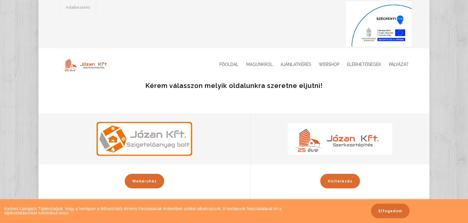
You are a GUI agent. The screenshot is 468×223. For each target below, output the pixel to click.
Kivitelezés (340, 181)
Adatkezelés (78, 7)
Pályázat (399, 64)
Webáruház (144, 181)
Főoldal (228, 64)
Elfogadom (390, 211)
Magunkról (259, 64)
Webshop (329, 64)
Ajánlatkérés (296, 64)
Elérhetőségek (364, 64)
